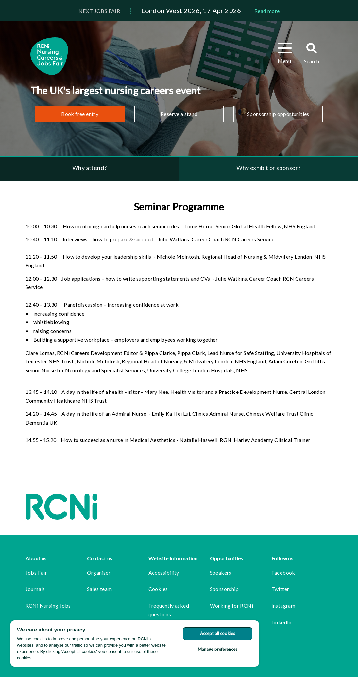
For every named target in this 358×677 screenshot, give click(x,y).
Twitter (280, 589)
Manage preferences (217, 649)
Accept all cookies (217, 633)
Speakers (220, 572)
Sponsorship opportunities (278, 114)
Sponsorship (224, 589)
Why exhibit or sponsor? (268, 167)
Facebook (283, 572)
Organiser (99, 572)
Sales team (99, 589)
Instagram (283, 605)
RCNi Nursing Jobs (48, 605)
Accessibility (163, 572)
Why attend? (89, 167)
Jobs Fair (36, 572)
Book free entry (79, 114)
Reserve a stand (179, 114)
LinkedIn (281, 622)
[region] (134, 643)
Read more (267, 11)
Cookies (158, 589)
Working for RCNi (231, 605)
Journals (35, 589)
